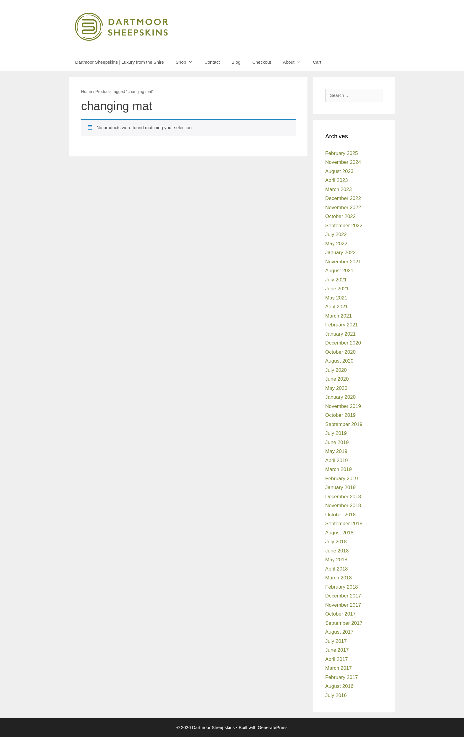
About (295, 62)
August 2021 (339, 270)
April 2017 (336, 659)
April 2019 (336, 460)
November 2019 (343, 406)
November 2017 (343, 605)
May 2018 (336, 560)
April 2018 (336, 569)
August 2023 (339, 171)
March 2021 (338, 316)
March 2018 (338, 578)
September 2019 (343, 424)
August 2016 (339, 686)
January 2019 (340, 487)
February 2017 (341, 677)
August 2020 (339, 361)
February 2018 (341, 587)
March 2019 (338, 469)
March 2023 (338, 189)
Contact (212, 62)
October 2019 (340, 415)
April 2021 (336, 307)
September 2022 (343, 225)
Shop (187, 62)
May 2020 (336, 388)
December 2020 (343, 343)
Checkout (261, 62)
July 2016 (336, 695)
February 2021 (341, 325)
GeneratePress (273, 727)
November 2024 (343, 162)
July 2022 (336, 234)
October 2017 (340, 614)
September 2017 (343, 623)
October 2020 (340, 352)
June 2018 (337, 551)
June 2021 (337, 288)
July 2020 (336, 370)
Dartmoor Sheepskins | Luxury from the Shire (119, 62)
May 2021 (336, 298)
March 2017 (338, 668)
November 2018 (343, 505)
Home (86, 91)
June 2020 (337, 379)
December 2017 (343, 596)
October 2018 (340, 514)
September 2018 (343, 523)
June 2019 (337, 442)
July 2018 (336, 541)
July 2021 (336, 280)
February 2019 (341, 478)
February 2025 (341, 153)
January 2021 (340, 334)
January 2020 (340, 397)
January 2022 (340, 252)
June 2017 (337, 650)
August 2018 (339, 533)
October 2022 (340, 216)
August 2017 (339, 632)
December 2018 (343, 496)
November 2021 (343, 262)
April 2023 (336, 180)
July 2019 (336, 433)
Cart (317, 62)
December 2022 (343, 198)
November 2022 (343, 207)
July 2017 (336, 641)
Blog (236, 62)
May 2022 (336, 243)
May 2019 (336, 451)
